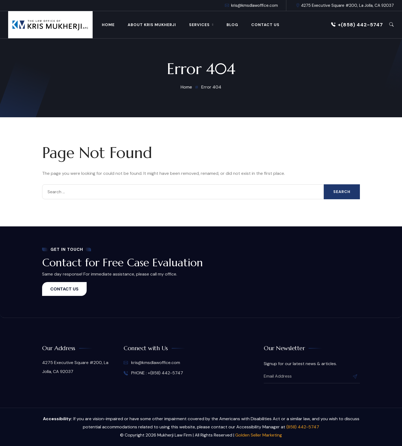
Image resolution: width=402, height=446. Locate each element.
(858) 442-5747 (302, 427)
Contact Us (265, 24)
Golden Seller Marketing (258, 435)
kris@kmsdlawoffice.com (251, 5)
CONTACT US (64, 289)
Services (199, 24)
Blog (232, 24)
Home (108, 24)
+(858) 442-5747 (357, 24)
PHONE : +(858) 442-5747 (153, 373)
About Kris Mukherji (152, 24)
